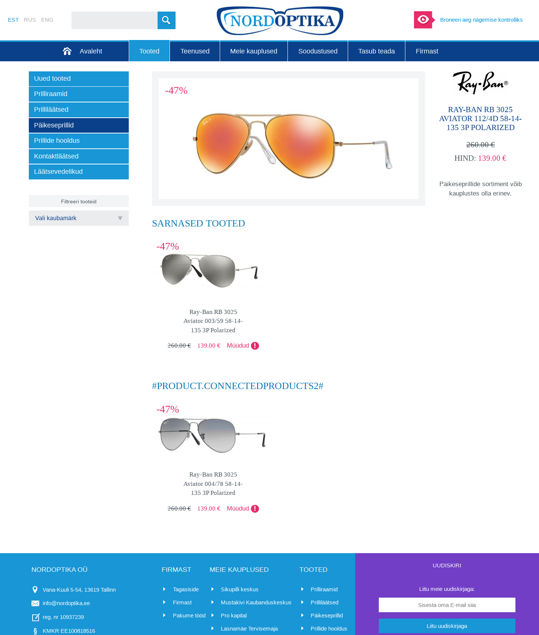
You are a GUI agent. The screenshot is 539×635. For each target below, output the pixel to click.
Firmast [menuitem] (427, 51)
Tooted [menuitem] (149, 51)
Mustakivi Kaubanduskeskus (256, 602)
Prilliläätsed (324, 602)
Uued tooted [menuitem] (52, 78)
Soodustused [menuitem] (318, 51)
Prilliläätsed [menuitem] (51, 109)
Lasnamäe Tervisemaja (249, 628)
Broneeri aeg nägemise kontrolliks (481, 19)
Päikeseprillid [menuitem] (54, 125)
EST (13, 19)
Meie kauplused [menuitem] (253, 51)
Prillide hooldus (329, 628)
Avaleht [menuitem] (91, 51)
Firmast (182, 602)
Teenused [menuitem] (195, 51)
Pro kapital (234, 615)
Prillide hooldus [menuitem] (57, 140)
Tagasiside (186, 589)
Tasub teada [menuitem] (376, 51)
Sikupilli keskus (240, 589)
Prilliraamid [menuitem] (50, 94)
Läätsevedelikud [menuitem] (58, 171)
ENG (47, 19)
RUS (30, 19)
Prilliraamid (324, 589)
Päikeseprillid (327, 615)
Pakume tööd (189, 615)
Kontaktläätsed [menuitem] (56, 156)
